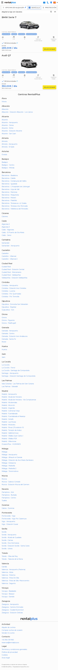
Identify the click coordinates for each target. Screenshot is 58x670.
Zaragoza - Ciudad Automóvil (12, 610)
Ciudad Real (6, 267)
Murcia (4, 479)
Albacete (5, 109)
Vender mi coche (8, 633)
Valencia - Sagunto (9, 583)
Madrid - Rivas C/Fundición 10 (13, 427)
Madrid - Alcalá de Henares (12, 397)
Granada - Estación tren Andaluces (14, 336)
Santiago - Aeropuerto (10, 373)
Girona (4, 317)
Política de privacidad (10, 652)
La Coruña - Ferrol (8, 368)
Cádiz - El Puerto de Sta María (13, 232)
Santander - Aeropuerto (10, 246)
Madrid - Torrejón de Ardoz (12, 430)
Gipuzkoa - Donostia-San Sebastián (15, 304)
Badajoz (5, 162)
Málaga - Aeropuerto (9, 455)
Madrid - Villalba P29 (9, 439)
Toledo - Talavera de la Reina (12, 559)
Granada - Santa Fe (9, 339)
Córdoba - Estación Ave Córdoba (14, 288)
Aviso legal (6, 658)
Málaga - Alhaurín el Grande (12, 457)
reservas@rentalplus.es (10, 643)
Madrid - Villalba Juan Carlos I (12, 436)
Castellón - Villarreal (9, 256)
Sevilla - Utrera (7, 549)
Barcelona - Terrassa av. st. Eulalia (14, 203)
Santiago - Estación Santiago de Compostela (18, 376)
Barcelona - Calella (8, 178)
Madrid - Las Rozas (9, 422)
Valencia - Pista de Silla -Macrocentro (15, 581)
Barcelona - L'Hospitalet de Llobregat (16, 187)
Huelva (4, 349)
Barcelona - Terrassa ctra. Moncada (15, 206)
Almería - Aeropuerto (9, 144)
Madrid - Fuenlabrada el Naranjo (13, 416)
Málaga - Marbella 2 (9, 468)
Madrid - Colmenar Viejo (11, 411)
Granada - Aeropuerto (10, 331)
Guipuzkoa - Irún (8, 310)
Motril (4, 342)
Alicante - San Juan (9, 134)
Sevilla (4, 532)
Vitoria (4, 102)
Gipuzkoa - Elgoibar (9, 307)
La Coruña (5, 365)
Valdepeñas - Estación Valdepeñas (14, 278)
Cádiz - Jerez (6, 235)
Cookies (5, 655)
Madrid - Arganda (8, 408)
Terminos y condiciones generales (14, 649)
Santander (5, 243)
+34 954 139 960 (8, 640)
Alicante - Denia (8, 125)
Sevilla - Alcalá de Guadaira (11, 537)
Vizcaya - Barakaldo (9, 591)
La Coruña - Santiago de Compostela (15, 370)
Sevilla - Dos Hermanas (10, 543)
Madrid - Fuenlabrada (9, 414)
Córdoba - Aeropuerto (10, 285)
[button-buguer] (2, 2)
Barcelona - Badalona (10, 175)
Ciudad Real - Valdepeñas (11, 275)
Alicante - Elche (7, 128)
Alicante (5, 120)
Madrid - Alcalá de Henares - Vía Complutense (19, 400)
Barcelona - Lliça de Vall (10, 189)
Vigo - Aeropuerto (8, 521)
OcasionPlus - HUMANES (11, 444)
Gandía (4, 567)
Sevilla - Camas (7, 540)
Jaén (3, 357)
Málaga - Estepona (9, 463)
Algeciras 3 (6, 227)
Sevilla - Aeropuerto (9, 535)
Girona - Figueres (8, 320)
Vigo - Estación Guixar (10, 524)
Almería (4, 141)
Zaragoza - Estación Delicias (12, 613)
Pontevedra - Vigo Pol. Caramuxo (14, 519)
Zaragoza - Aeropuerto (10, 604)
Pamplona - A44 (8, 492)
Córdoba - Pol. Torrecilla (10, 297)
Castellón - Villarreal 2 (9, 259)
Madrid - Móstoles (8, 425)
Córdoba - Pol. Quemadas (11, 294)
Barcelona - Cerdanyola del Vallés (14, 181)
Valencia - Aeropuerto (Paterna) (13, 569)
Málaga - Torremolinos (10, 471)
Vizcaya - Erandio (8, 597)
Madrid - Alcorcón (8, 405)
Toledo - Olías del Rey (10, 556)
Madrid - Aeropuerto (9, 394)
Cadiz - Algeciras (8, 230)
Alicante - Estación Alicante (12, 131)
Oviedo (4, 154)
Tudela (4, 500)
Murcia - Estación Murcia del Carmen (15, 484)
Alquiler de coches (8, 627)
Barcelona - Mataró (9, 198)
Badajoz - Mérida (8, 168)
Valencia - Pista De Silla (10, 578)
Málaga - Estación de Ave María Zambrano (17, 460)
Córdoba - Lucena (8, 291)
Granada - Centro (8, 333)
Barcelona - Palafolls (9, 200)
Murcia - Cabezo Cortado (11, 482)
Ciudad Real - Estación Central (13, 269)
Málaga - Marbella (8, 466)
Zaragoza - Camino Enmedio (12, 607)
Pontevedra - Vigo (8, 516)
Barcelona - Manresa (9, 192)
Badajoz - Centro (8, 165)
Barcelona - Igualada (9, 184)
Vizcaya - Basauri (8, 594)
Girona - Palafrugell (9, 323)
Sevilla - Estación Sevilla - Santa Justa (15, 546)
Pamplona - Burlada (9, 495)
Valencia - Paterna (8, 575)
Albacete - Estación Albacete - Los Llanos (17, 112)
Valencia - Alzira (7, 572)
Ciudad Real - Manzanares (11, 272)
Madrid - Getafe (7, 419)
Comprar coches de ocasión (12, 630)
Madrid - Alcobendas (9, 402)
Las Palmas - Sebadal (10, 386)
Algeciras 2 (6, 224)
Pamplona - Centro (9, 498)
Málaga (4, 452)
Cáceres (5, 216)
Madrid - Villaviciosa (9, 441)
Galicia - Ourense (8, 508)
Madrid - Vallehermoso (10, 433)
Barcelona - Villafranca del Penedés (15, 209)
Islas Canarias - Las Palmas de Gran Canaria (18, 384)
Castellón (5, 253)
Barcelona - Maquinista (10, 195)
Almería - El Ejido (8, 147)
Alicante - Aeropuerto (10, 122)
